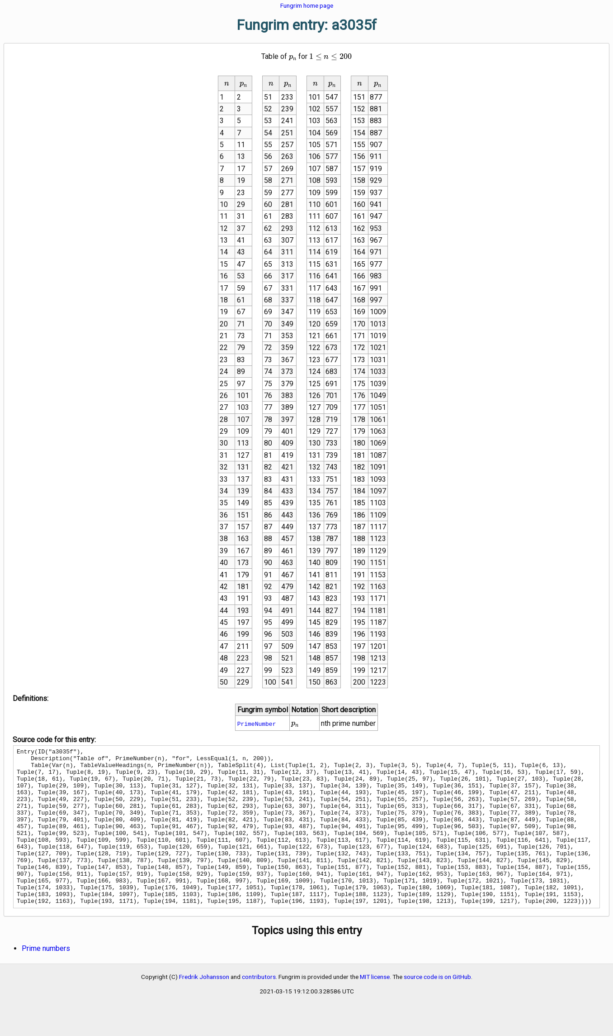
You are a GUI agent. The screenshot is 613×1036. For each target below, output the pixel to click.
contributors (259, 1008)
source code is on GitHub (437, 1008)
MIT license (375, 1008)
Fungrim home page (306, 5)
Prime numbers (46, 979)
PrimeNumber (256, 723)
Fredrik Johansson (204, 1008)
